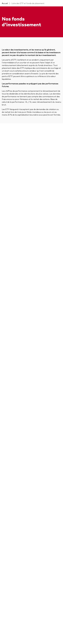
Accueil (5, 3)
